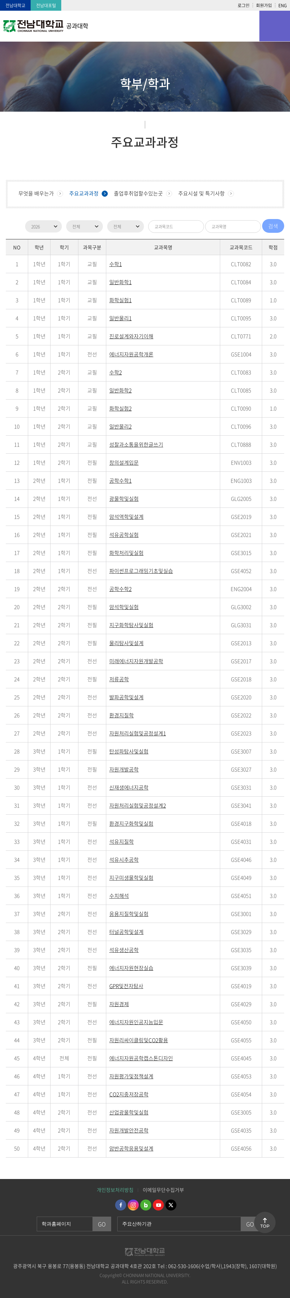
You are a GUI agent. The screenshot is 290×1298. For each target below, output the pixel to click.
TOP (264, 1226)
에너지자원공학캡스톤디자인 (141, 1058)
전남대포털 (46, 5)
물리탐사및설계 (126, 643)
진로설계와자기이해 (131, 336)
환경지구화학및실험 (131, 823)
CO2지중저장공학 (129, 1094)
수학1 (115, 264)
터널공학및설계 (126, 931)
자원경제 (119, 1004)
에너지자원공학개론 (131, 354)
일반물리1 (120, 318)
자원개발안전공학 (129, 1130)
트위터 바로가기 (170, 1205)
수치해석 (119, 895)
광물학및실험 (124, 498)
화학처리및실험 (126, 552)
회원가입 (264, 5)
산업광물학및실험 (129, 1112)
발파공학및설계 (126, 697)
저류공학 (119, 679)
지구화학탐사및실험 (131, 625)
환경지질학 (121, 715)
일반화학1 (120, 282)
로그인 (244, 5)
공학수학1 (120, 480)
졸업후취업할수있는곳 (138, 193)
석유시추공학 (124, 859)
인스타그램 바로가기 (133, 1205)
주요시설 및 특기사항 (201, 193)
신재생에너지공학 (129, 787)
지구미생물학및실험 (131, 877)
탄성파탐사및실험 (129, 751)
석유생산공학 (124, 950)
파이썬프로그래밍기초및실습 (141, 571)
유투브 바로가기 (158, 1205)
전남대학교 (15, 5)
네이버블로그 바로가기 (145, 1205)
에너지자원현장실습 (131, 968)
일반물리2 (120, 426)
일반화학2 (120, 390)
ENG (282, 5)
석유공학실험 (124, 534)
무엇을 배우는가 (36, 193)
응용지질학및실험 (129, 913)
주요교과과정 (84, 193)
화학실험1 (120, 300)
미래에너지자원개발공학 (136, 661)
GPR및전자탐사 (126, 986)
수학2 (115, 372)
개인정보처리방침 (115, 1189)
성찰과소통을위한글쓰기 (136, 444)
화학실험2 (120, 408)
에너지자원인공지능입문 (136, 1022)
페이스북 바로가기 (120, 1205)
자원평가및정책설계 (131, 1076)
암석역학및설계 (126, 516)
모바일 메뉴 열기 (274, 26)
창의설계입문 (124, 462)
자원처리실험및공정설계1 (137, 733)
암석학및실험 (124, 607)
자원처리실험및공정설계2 (137, 805)
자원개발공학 (124, 769)
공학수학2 (120, 589)
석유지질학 (121, 841)
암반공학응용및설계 (131, 1148)
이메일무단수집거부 (163, 1189)
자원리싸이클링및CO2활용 (138, 1040)
